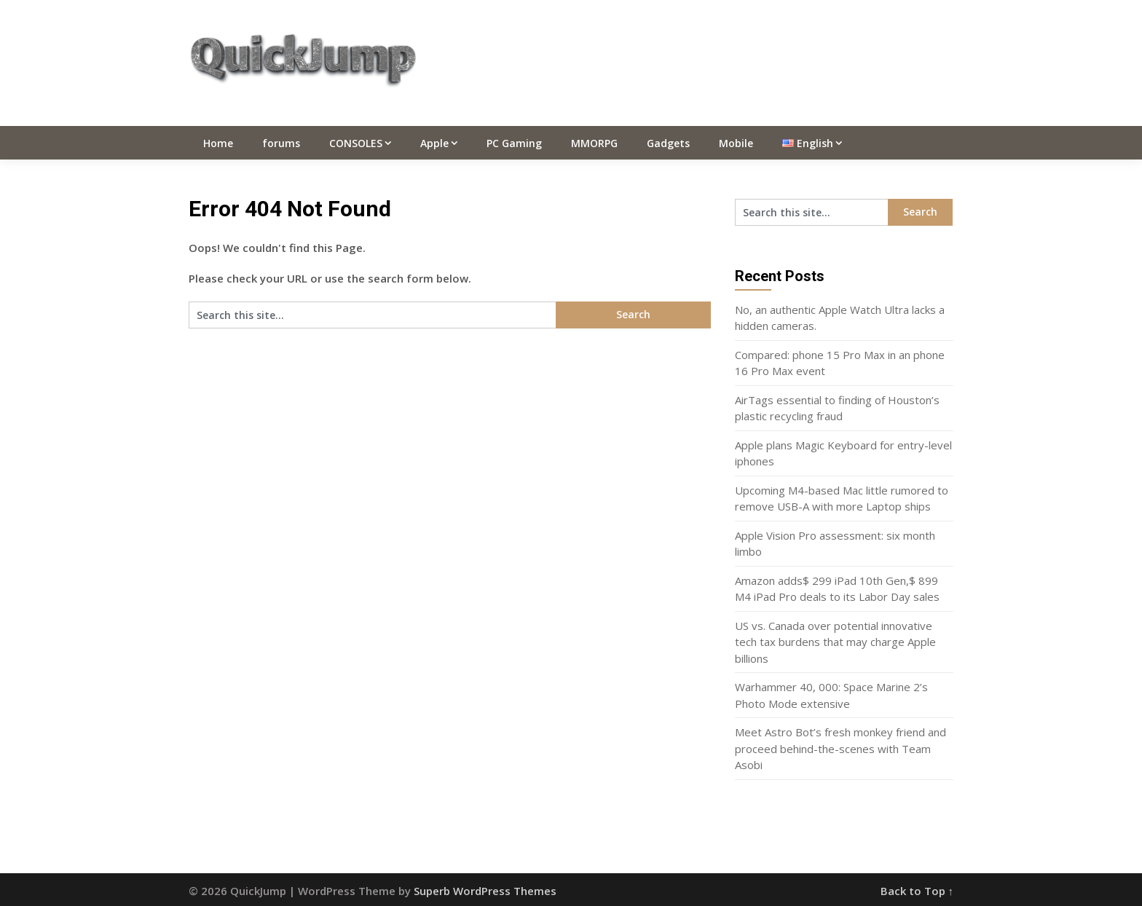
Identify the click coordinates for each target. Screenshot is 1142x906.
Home (218, 143)
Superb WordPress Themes (485, 890)
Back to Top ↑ (917, 890)
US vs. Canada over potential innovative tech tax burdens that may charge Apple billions (835, 642)
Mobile (736, 143)
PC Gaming (514, 143)
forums (281, 143)
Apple (434, 143)
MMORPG (594, 143)
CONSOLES (355, 143)
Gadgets (668, 143)
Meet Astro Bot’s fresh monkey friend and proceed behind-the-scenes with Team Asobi (840, 748)
